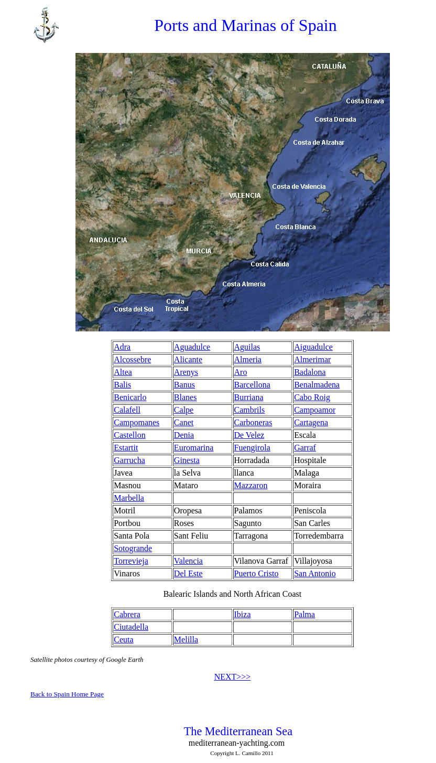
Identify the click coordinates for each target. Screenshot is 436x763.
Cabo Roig (312, 397)
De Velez (249, 435)
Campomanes (136, 422)
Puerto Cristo (256, 573)
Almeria (247, 359)
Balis (122, 384)
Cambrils (249, 409)
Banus (184, 384)
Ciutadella (131, 626)
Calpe (183, 409)
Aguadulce (192, 346)
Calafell (127, 409)
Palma (304, 614)
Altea (123, 372)
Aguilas (247, 346)
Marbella (129, 497)
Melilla (186, 639)
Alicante (188, 359)
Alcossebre (132, 359)
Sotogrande (133, 548)
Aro (240, 372)
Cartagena (311, 422)
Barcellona (252, 384)
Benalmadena (317, 384)
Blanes (185, 397)
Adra (122, 346)
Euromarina (194, 447)
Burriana (249, 397)
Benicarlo (130, 397)
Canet (183, 422)
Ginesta (187, 460)
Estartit (126, 447)
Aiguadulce (313, 346)
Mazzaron (251, 485)
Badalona (309, 372)
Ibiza (242, 614)
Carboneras (253, 422)
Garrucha (129, 460)
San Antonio (315, 573)
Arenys (186, 372)
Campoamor (314, 409)
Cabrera (127, 614)
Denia (184, 435)
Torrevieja (131, 560)
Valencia (188, 560)
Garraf (305, 447)
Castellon (129, 435)
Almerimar (312, 359)
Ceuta (123, 639)
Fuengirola (252, 447)
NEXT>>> (232, 676)
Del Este (188, 573)
